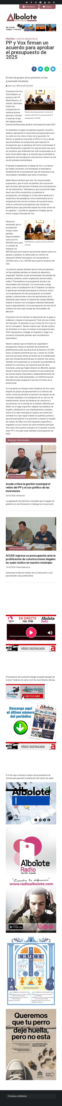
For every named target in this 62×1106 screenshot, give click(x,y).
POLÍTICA (10, 39)
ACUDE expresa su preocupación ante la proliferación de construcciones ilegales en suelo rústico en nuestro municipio (31, 559)
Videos (47, 7)
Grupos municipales (17, 477)
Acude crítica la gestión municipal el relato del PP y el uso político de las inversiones (28, 487)
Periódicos (29, 7)
